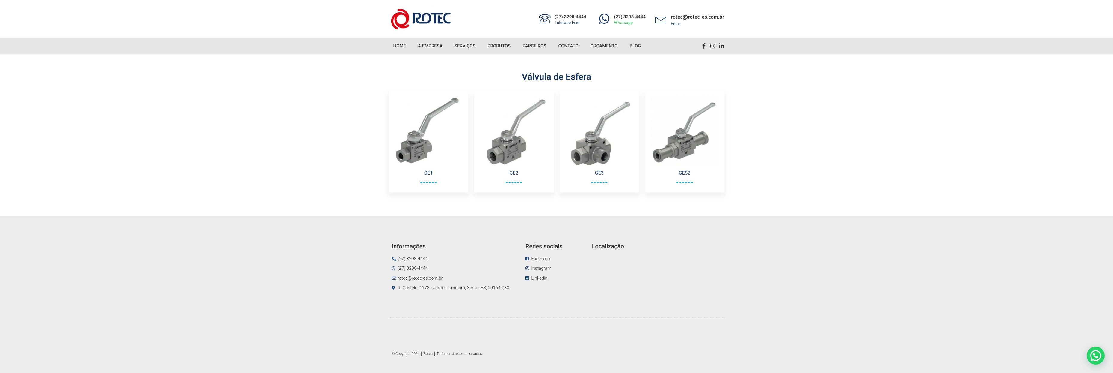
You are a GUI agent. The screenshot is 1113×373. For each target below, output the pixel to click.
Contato (568, 46)
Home (399, 46)
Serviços (464, 46)
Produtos (499, 46)
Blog (635, 46)
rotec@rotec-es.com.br (697, 17)
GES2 (684, 173)
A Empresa (430, 46)
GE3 (599, 173)
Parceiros (534, 46)
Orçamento (604, 46)
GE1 (428, 173)
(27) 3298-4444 (570, 17)
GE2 (514, 173)
